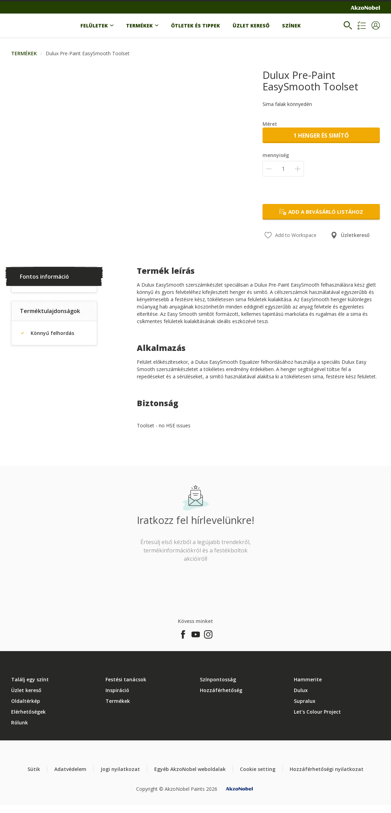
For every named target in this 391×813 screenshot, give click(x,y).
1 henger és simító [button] (321, 135)
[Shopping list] (362, 25)
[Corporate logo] (365, 8)
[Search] (348, 25)
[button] (376, 25)
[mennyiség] (283, 168)
